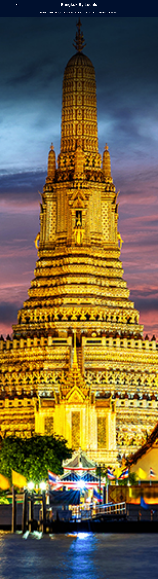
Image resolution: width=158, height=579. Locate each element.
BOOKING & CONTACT (108, 13)
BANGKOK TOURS (71, 13)
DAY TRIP (53, 13)
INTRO (43, 13)
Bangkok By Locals (79, 4)
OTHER (89, 13)
